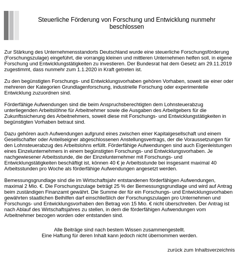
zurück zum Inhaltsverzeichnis (201, 250)
